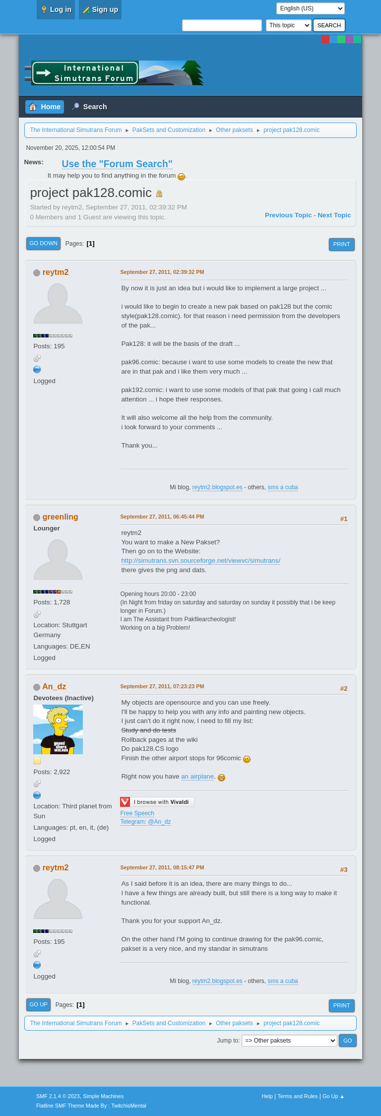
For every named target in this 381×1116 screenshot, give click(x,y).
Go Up (38, 1004)
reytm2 (55, 272)
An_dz (54, 686)
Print (341, 244)
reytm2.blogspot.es (217, 487)
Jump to (228, 1040)
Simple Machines (103, 1096)
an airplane (197, 776)
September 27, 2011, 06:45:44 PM (162, 517)
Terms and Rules (298, 1096)
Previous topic (288, 215)
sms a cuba (282, 487)
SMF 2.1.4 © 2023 (58, 1096)
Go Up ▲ (333, 1096)
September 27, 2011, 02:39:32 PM (162, 272)
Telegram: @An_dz (145, 821)
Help (267, 1096)
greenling (60, 517)
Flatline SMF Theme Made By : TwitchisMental (91, 1106)
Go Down (43, 243)
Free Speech (137, 813)
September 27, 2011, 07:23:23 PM (162, 686)
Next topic (334, 215)
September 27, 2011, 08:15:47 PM (162, 867)
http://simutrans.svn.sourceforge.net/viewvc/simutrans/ (200, 560)
